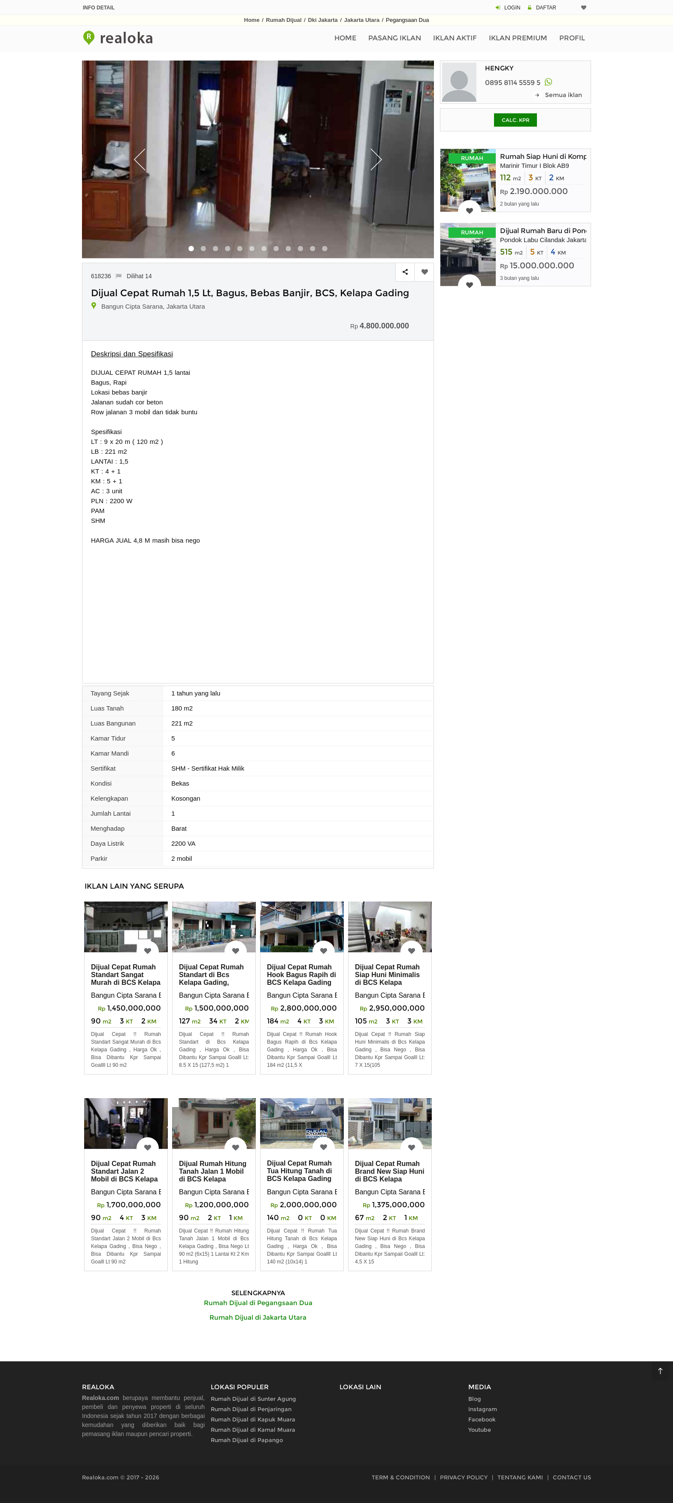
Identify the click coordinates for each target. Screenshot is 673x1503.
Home (252, 20)
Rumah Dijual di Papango (247, 1439)
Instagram (482, 1409)
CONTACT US (572, 1477)
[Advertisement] (258, 610)
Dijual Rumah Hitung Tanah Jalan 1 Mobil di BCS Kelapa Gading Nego (212, 1175)
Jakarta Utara (361, 20)
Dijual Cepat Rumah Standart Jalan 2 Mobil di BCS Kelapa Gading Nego (124, 1175)
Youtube (479, 1429)
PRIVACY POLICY (464, 1477)
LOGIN (512, 8)
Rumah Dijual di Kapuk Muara (253, 1419)
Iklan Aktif (455, 38)
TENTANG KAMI (520, 1477)
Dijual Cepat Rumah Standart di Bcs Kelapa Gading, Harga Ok (211, 978)
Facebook (482, 1419)
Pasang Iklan (394, 38)
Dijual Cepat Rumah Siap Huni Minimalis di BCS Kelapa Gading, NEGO (387, 978)
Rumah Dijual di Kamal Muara (253, 1429)
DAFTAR (546, 8)
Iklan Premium (518, 38)
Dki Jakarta (322, 20)
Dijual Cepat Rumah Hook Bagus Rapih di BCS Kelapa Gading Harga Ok (301, 978)
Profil (572, 38)
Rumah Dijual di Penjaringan (251, 1409)
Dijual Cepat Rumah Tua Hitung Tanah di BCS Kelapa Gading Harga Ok (299, 1175)
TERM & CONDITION (401, 1477)
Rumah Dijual (284, 20)
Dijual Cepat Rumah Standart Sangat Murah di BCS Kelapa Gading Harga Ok (126, 978)
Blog (474, 1398)
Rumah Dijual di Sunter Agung (253, 1398)
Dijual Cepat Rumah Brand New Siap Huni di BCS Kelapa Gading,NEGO (389, 1175)
